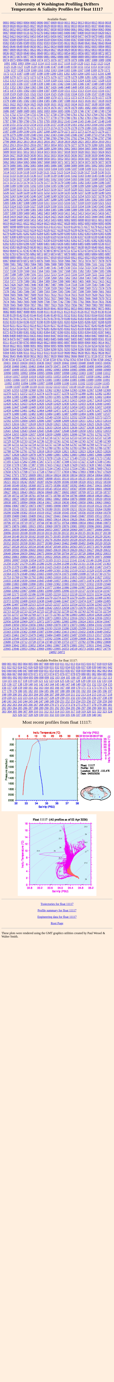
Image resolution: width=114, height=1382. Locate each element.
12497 (98, 414)
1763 (88, 114)
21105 (49, 560)
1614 (74, 100)
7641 (13, 298)
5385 (54, 209)
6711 (19, 250)
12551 (65, 417)
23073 (74, 625)
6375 (81, 240)
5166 (81, 179)
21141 (73, 560)
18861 (49, 499)
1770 (26, 117)
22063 (15, 591)
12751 (15, 444)
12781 (57, 448)
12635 (65, 427)
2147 (95, 121)
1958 (54, 121)
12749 (107, 441)
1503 (33, 90)
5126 (81, 172)
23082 (82, 625)
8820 (40, 342)
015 (83, 663)
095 (31, 677)
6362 (74, 240)
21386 (24, 567)
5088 (67, 165)
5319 (88, 203)
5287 (47, 199)
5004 (81, 148)
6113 (47, 226)
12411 (48, 400)
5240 (101, 192)
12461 (24, 410)
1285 (101, 77)
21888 (24, 584)
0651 (40, 46)
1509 (54, 90)
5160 (40, 179)
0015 (94, 22)
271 (57, 704)
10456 (107, 363)
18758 (24, 495)
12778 (32, 448)
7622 (101, 294)
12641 (7, 431)
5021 (88, 152)
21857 (57, 580)
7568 (81, 288)
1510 (60, 90)
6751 (67, 250)
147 (67, 684)
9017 (108, 342)
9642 (6, 356)
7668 (95, 298)
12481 (24, 414)
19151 (24, 509)
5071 (60, 162)
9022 (13, 345)
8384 (47, 332)
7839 (6, 305)
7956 (74, 305)
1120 (80, 63)
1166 (74, 70)
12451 (49, 407)
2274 (88, 131)
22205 (49, 594)
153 (99, 684)
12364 (65, 390)
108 (83, 677)
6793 (13, 254)
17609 (98, 468)
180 (20, 691)
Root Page (57, 923)
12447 (15, 407)
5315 (60, 203)
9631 (88, 352)
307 (25, 711)
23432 (82, 631)
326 (20, 715)
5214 (40, 189)
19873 (107, 522)
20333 (90, 539)
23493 (65, 635)
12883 (74, 454)
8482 (40, 339)
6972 (26, 260)
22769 (32, 614)
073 (46, 674)
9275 (40, 349)
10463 (32, 366)
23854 (40, 645)
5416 (101, 213)
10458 (7, 366)
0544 (40, 39)
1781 (74, 117)
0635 (74, 43)
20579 (98, 546)
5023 (94, 152)
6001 (60, 220)
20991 (7, 560)
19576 (7, 519)
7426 (13, 284)
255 (83, 701)
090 (4, 677)
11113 (56, 386)
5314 (53, 203)
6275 (88, 230)
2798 (108, 138)
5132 (6, 175)
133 (104, 680)
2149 (108, 121)
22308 (98, 597)
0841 (33, 53)
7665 (81, 298)
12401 (90, 397)
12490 (74, 414)
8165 (101, 315)
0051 (6, 29)
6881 (74, 254)
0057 (47, 29)
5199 (81, 186)
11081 (48, 380)
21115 (57, 560)
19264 (98, 509)
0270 (33, 32)
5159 (33, 179)
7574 (101, 288)
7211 (40, 274)
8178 (54, 318)
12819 (49, 451)
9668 (81, 356)
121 (41, 680)
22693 (90, 608)
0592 (40, 43)
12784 (82, 448)
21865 (74, 580)
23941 (98, 645)
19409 (32, 516)
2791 (67, 138)
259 (104, 701)
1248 (108, 73)
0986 (26, 60)
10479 (65, 366)
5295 (60, 199)
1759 (60, 114)
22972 (40, 621)
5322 (108, 203)
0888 (74, 56)
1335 (13, 83)
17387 (32, 465)
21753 (7, 577)
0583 (13, 43)
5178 (54, 182)
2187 (6, 131)
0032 (67, 26)
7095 (81, 264)
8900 (88, 342)
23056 (32, 625)
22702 (98, 608)
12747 (90, 441)
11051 (48, 376)
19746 (49, 522)
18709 (82, 492)
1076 (54, 60)
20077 (90, 529)
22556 (90, 604)
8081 (108, 308)
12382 (98, 393)
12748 (98, 441)
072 (41, 674)
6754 (88, 250)
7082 (20, 264)
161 (30, 687)
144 (52, 684)
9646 (20, 356)
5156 (13, 179)
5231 (40, 192)
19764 (65, 522)
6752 (74, 250)
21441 (74, 567)
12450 (40, 407)
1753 (20, 114)
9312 (33, 352)
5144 (88, 175)
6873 (47, 254)
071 (36, 674)
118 (25, 680)
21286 (40, 563)
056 (67, 670)
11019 (32, 376)
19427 (49, 516)
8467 (95, 335)
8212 (19, 325)
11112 (49, 386)
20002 (107, 526)
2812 (20, 141)
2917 (40, 145)
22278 (65, 597)
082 (94, 674)
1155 (107, 66)
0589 (26, 43)
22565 (98, 604)
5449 (20, 220)
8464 (88, 335)
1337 (26, 83)
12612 (90, 420)
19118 (90, 505)
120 (35, 680)
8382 (33, 332)
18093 (32, 478)
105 (68, 677)
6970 (20, 260)
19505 (90, 516)
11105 (106, 383)
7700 (47, 301)
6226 (47, 230)
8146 (47, 315)
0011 (67, 22)
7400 (67, 281)
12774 (7, 448)
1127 (20, 66)
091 (9, 677)
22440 (49, 601)
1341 (54, 83)
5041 (108, 155)
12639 (98, 427)
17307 (57, 461)
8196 (26, 322)
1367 (47, 87)
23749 (57, 642)
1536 (88, 94)
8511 (6, 342)
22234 (98, 594)
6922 (81, 257)
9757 (39, 359)
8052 (67, 308)
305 (14, 711)
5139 (54, 175)
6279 (6, 233)
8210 (6, 325)
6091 (74, 223)
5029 (26, 155)
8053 (74, 308)
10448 (82, 363)
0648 (20, 46)
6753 (81, 250)
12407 (15, 400)
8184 (88, 318)
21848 (49, 580)
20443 (57, 543)
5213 (33, 189)
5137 (40, 175)
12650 (82, 431)
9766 (94, 359)
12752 (24, 444)
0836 (6, 53)
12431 (74, 403)
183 (36, 691)
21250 (7, 563)
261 (4, 704)
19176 (40, 509)
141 (36, 684)
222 (20, 698)
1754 (26, 114)
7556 (33, 288)
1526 (60, 94)
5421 (26, 216)
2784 (20, 138)
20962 (82, 556)
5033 (54, 155)
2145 (81, 121)
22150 (90, 591)
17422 (57, 465)
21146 (90, 560)
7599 (88, 291)
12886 (98, 454)
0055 (33, 29)
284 (14, 708)
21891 (40, 584)
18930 (107, 499)
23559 (32, 638)
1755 (33, 114)
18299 (57, 482)
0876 (20, 56)
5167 (88, 179)
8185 (95, 318)
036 (78, 667)
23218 (57, 628)
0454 (40, 36)
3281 (101, 145)
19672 (98, 519)
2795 (88, 138)
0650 (33, 46)
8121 (60, 311)
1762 (81, 114)
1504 (40, 90)
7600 (95, 291)
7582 (13, 291)
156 (4, 687)
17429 (74, 465)
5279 (108, 196)
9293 (67, 349)
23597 (65, 638)
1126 (13, 66)
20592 (15, 550)
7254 (33, 277)
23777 (74, 642)
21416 (40, 567)
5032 (47, 155)
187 (57, 691)
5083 (33, 165)
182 (30, 691)
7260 (54, 277)
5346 (108, 206)
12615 (7, 424)
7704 (54, 301)
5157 (20, 179)
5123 (60, 172)
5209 (6, 189)
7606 (20, 294)
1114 (41, 63)
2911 (108, 141)
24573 (82, 648)
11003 (82, 373)
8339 (81, 328)
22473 (74, 601)
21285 (32, 563)
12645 (40, 431)
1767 (6, 117)
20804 (90, 553)
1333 (108, 80)
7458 (40, 284)
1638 (95, 104)
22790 (65, 614)
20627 (90, 550)
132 (99, 680)
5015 (47, 152)
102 (52, 677)
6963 (108, 257)
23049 (7, 625)
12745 (82, 441)
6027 (60, 223)
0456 (54, 36)
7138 (33, 267)
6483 (67, 243)
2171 (33, 128)
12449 (32, 407)
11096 (32, 383)
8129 (94, 311)
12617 (24, 424)
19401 (24, 516)
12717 (57, 437)
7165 (47, 271)
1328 (101, 80)
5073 (74, 162)
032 (57, 667)
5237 (81, 192)
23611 (98, 638)
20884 (24, 556)
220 (9, 698)
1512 (74, 90)
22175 (15, 594)
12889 (7, 458)
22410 (32, 601)
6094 (95, 223)
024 (20, 667)
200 (14, 694)
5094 (108, 165)
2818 (60, 141)
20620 (74, 550)
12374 (40, 393)
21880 (7, 584)
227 (46, 698)
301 (104, 708)
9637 (108, 352)
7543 (95, 284)
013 (73, 663)
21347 (98, 563)
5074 (81, 162)
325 (14, 715)
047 (25, 670)
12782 (65, 448)
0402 (47, 32)
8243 (94, 325)
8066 (88, 308)
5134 (20, 175)
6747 (40, 250)
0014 (88, 22)
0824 (47, 49)
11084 (65, 380)
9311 (26, 352)
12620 (49, 424)
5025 (108, 152)
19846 (98, 522)
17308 (65, 461)
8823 (47, 342)
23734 (40, 642)
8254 (20, 328)
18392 (74, 485)
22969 (24, 621)
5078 (108, 162)
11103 (89, 383)
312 (46, 711)
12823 (82, 451)
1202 (67, 73)
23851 (24, 645)
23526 (107, 635)
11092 (8, 383)
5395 (101, 209)
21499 (49, 570)
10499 (15, 369)
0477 (81, 36)
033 (62, 667)
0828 (60, 49)
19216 (82, 509)
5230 (33, 192)
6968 (13, 260)
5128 (94, 172)
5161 (47, 179)
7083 (26, 264)
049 (36, 670)
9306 (20, 352)
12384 (7, 397)
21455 (82, 567)
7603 (108, 291)
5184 (95, 182)
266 (30, 704)
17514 (32, 468)
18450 (107, 485)
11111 (41, 386)
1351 (6, 87)
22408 (24, 601)
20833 (107, 553)
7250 (6, 277)
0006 (40, 22)
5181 (74, 182)
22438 (40, 601)
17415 (49, 465)
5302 (95, 199)
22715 (7, 611)
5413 (81, 213)
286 (25, 708)
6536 (101, 243)
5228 (20, 192)
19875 (7, 526)
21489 (32, 570)
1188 (26, 73)
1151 (80, 66)
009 (52, 663)
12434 (90, 403)
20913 (40, 556)
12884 (82, 454)
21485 (15, 570)
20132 (65, 533)
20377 (40, 543)
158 (14, 687)
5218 (67, 189)
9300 (88, 349)
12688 (57, 434)
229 (57, 698)
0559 (47, 39)
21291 (49, 563)
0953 (108, 56)
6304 (95, 233)
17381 (24, 465)
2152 (20, 124)
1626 (40, 104)
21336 (90, 563)
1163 (54, 70)
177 (4, 691)
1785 (101, 117)
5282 (20, 199)
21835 (7, 580)
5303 (101, 199)
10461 (24, 366)
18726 (98, 492)
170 (78, 687)
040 (99, 667)
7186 (108, 271)
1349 (101, 83)
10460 (15, 366)
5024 (101, 152)
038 (89, 667)
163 (41, 687)
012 (67, 663)
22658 (65, 608)
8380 (20, 332)
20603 (40, 550)
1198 (40, 73)
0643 (101, 43)
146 (62, 684)
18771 (49, 495)
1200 (53, 73)
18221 (7, 482)
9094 (47, 345)
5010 (13, 152)
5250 (60, 196)
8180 (67, 318)
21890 (32, 584)
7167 (60, 271)
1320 (54, 80)
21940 (107, 584)
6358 (47, 240)
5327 (33, 206)
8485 (54, 339)
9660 (60, 356)
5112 (101, 169)
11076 (40, 380)
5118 (26, 172)
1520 (20, 94)
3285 (20, 148)
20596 (24, 550)
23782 (82, 642)
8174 (33, 318)
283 (9, 708)
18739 (7, 495)
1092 (14, 63)
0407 (74, 32)
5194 (47, 186)
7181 (74, 271)
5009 (6, 152)
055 (62, 670)
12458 (107, 407)
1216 (101, 73)
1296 (108, 77)
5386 (60, 209)
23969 (40, 648)
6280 (13, 233)
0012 (74, 22)
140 (30, 684)
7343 (88, 277)
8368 (88, 328)
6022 (26, 223)
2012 (60, 121)
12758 (57, 444)
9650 (26, 356)
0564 (53, 39)
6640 (95, 247)
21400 (32, 567)
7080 (6, 264)
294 (67, 708)
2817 (54, 141)
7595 (60, 291)
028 (36, 667)
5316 (67, 203)
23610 (90, 638)
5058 (95, 158)
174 (99, 687)
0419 (94, 32)
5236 (74, 192)
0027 (33, 26)
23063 (40, 625)
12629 (15, 427)
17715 (32, 471)
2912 (6, 145)
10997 (57, 373)
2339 (26, 134)
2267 (40, 131)
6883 (88, 254)
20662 (32, 553)
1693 (47, 111)
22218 (74, 594)
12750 (7, 444)
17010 (24, 458)
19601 (40, 519)
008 (46, 663)
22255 (24, 597)
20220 (82, 536)
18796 (74, 495)
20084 (98, 529)
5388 (67, 209)
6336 (74, 237)
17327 (82, 461)
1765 (101, 114)
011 (62, 663)
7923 (54, 305)
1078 (67, 60)
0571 (101, 39)
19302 (24, 512)
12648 (65, 431)
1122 (94, 63)
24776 (107, 648)
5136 (33, 175)
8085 (13, 311)
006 (36, 663)
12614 (107, 420)
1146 (47, 66)
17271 (49, 461)
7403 (74, 281)
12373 (32, 393)
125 (62, 680)
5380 (26, 209)
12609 (65, 420)
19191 (57, 509)
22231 (90, 594)
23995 (57, 648)
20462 (65, 543)
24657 (98, 648)
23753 (65, 642)
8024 (33, 308)
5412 (74, 213)
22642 (49, 608)
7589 (40, 291)
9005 (94, 342)
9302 (101, 349)
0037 (95, 26)
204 (36, 694)
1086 (81, 60)
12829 (24, 454)
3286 (26, 148)
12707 (107, 434)
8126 (81, 311)
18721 (90, 492)
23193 (49, 628)
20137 (98, 533)
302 (110, 708)
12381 (90, 393)
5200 (88, 186)
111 (99, 677)
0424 (20, 36)
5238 (88, 192)
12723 (73, 437)
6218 (108, 226)
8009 (13, 308)
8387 (54, 332)
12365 (74, 390)
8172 (20, 318)
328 (30, 715)
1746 (81, 111)
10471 (57, 366)
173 (94, 687)
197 (110, 691)
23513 (90, 635)
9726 (94, 356)
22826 (98, 614)
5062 (6, 162)
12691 (65, 434)
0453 (33, 36)
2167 (6, 128)
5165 (74, 179)
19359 (90, 512)
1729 (74, 111)
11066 (16, 380)
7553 (26, 288)
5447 (6, 220)
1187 (19, 73)
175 (104, 687)
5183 (88, 182)
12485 (57, 414)
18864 (65, 499)
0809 (13, 49)
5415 (94, 213)
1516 (101, 90)
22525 (49, 604)
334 (62, 715)
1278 (67, 77)
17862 (74, 471)
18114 (73, 478)
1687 (13, 111)
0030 (54, 26)
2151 (13, 124)
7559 (54, 288)
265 (25, 704)
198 (4, 694)
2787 (40, 138)
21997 (82, 587)
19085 (49, 505)
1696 (67, 111)
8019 (26, 308)
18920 (98, 499)
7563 (60, 288)
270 (52, 704)
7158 (13, 271)
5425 (54, 216)
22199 (40, 594)
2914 (20, 145)
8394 (88, 332)
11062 (98, 376)
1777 (47, 117)
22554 (74, 604)
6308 (13, 237)
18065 (107, 475)
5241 (108, 192)
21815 (73, 577)
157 (9, 687)
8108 (40, 311)
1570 (54, 97)
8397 (101, 332)
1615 (81, 100)
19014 (40, 502)
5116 (19, 172)
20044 (40, 529)
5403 (47, 213)
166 (57, 687)
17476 (15, 468)
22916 (74, 618)
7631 (108, 294)
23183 (32, 628)
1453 (101, 87)
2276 (101, 131)
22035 (90, 587)
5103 (47, 169)
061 (94, 670)
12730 (15, 441)
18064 (98, 475)
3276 (67, 145)
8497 (81, 339)
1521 (26, 94)
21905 (65, 584)
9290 (54, 349)
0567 (74, 39)
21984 (57, 587)
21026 (24, 560)
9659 (54, 356)
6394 (20, 243)
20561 (65, 546)
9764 (80, 359)
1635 (81, 104)
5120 (40, 172)
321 (94, 711)
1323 (74, 80)
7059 (60, 260)
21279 (24, 563)
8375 (6, 332)
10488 (82, 366)
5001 (60, 148)
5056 (81, 158)
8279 (40, 328)
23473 (24, 635)
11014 (7, 376)
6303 (88, 233)
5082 (26, 165)
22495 (107, 601)
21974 (40, 587)
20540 (40, 546)
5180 (67, 182)
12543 (32, 417)
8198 (40, 322)
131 (94, 680)
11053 (57, 376)
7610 (40, 294)
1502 (26, 90)
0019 (6, 26)
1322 (67, 80)
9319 (60, 352)
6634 (60, 247)
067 (14, 674)
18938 (7, 502)
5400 (26, 213)
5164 (67, 179)
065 (4, 674)
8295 (60, 328)
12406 (7, 400)
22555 (82, 604)
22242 (107, 594)
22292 (90, 597)
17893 (82, 471)
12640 (107, 427)
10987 (90, 369)
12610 (74, 420)
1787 (6, 121)
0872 (101, 53)
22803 (74, 614)
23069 (49, 625)
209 (62, 694)
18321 (90, 482)
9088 (26, 345)
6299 (60, 233)
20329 (82, 539)
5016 (53, 152)
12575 (107, 417)
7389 (47, 281)
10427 (108, 359)
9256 (101, 345)
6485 (81, 243)
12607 (49, 420)
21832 (107, 577)
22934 (90, 618)
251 (62, 701)
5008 (108, 148)
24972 (61, 652)
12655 (15, 434)
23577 (40, 638)
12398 (74, 397)
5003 (74, 148)
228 (52, 698)
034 (67, 667)
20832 (98, 553)
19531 (107, 516)
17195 (7, 461)
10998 (65, 373)
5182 (81, 182)
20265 (24, 539)
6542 (6, 247)
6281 (20, 233)
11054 (65, 376)
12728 (107, 437)
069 (25, 674)
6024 (40, 223)
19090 (57, 505)
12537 (107, 414)
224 (30, 698)
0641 (88, 43)
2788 (47, 138)
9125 (81, 345)
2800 (13, 141)
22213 (65, 594)
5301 (88, 199)
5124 (67, 172)
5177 (47, 182)
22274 (57, 597)
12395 (57, 397)
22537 (57, 604)
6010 (88, 220)
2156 (47, 124)
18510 (40, 488)
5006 (95, 148)
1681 (81, 107)
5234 (60, 192)
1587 (60, 100)
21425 (49, 567)
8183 (81, 318)
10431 (7, 363)
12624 (82, 424)
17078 (49, 458)
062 (99, 670)
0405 (60, 32)
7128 (26, 267)
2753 (95, 134)
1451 (88, 87)
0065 (101, 29)
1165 (67, 70)
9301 (95, 349)
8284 (54, 328)
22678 (82, 608)
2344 (60, 134)
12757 (49, 444)
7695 (26, 301)
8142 (20, 315)
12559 (90, 417)
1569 (47, 97)
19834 (82, 522)
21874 (90, 580)
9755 (32, 359)
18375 (49, 485)
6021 (20, 223)
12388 (32, 397)
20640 (7, 553)
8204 (74, 322)
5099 (20, 169)
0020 (13, 26)
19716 (15, 522)
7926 (60, 305)
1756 (40, 114)
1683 (95, 107)
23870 (65, 645)
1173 (13, 73)
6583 (13, 247)
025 (25, 667)
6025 (47, 223)
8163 (88, 315)
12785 (90, 448)
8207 (95, 322)
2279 (13, 134)
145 (57, 684)
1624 (26, 104)
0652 (47, 46)
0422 (6, 36)
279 (99, 704)
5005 (88, 148)
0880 (40, 56)
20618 (57, 550)
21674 (57, 573)
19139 (7, 509)
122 (46, 680)
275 (78, 704)
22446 (57, 601)
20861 (15, 556)
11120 (81, 386)
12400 (82, 397)
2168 (13, 128)
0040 (101, 26)
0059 (60, 29)
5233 (54, 192)
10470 (49, 366)
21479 (7, 570)
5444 (95, 216)
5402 (40, 213)
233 (78, 698)
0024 (20, 26)
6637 (74, 247)
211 (73, 694)
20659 (24, 553)
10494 (98, 366)
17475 (7, 468)
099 (46, 677)
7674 (6, 301)
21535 (98, 570)
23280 (65, 628)
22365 (107, 597)
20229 (98, 536)
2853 (88, 141)
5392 (95, 209)
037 (83, 667)
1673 (40, 107)
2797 (101, 138)
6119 (67, 226)
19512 (98, 516)
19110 (82, 505)
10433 (15, 363)
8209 (108, 322)
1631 (54, 104)
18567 (74, 488)
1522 (33, 94)
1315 (26, 80)
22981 (57, 621)
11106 (8, 386)
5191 (26, 186)
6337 (81, 237)
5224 (101, 189)
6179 (94, 226)
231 (67, 698)
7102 (101, 264)
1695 (60, 111)
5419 (13, 216)
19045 (74, 502)
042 (110, 667)
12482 (32, 414)
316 (67, 711)
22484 (98, 601)
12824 (90, 451)
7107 (6, 267)
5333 (74, 206)
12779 (40, 448)
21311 (82, 563)
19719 (24, 522)
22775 (49, 614)
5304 (108, 199)
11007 (90, 373)
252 (67, 701)
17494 (24, 468)
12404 (107, 397)
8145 (40, 315)
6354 (20, 240)
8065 (81, 308)
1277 (60, 77)
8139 (13, 315)
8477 (20, 339)
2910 (101, 141)
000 (4, 663)
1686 (6, 111)
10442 (65, 363)
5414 (88, 213)
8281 (47, 328)
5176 (40, 182)
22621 (32, 608)
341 (99, 715)
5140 (60, 175)
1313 (13, 80)
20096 (7, 533)
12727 (98, 437)
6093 (88, 223)
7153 (88, 267)
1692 (40, 111)
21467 (98, 567)
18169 (98, 478)
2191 (33, 131)
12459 (7, 410)
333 (57, 715)
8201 (60, 322)
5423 (40, 216)
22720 (15, 611)
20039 (15, 529)
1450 (81, 87)
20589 (7, 550)
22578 (107, 604)
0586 (20, 43)
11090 (98, 380)
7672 (108, 298)
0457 (60, 36)
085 (104, 674)
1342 (60, 83)
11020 (40, 376)
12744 (74, 441)
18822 (7, 499)
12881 (57, 454)
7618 (81, 294)
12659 (49, 434)
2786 (33, 138)
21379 (15, 567)
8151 (60, 315)
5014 (40, 152)
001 (9, 663)
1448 (67, 87)
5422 (33, 216)
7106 (108, 264)
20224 (90, 536)
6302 (81, 233)
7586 (26, 291)
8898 (74, 342)
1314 (20, 80)
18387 (65, 485)
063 (104, 670)
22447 (65, 601)
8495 (74, 339)
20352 (7, 543)
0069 (20, 32)
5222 (88, 189)
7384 (40, 281)
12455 (82, 407)
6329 (53, 237)
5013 (33, 152)
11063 (106, 376)
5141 (67, 175)
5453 (47, 220)
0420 (101, 32)
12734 (32, 441)
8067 (95, 308)
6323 (40, 237)
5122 (53, 172)
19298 (15, 512)
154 (104, 684)
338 (83, 715)
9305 (13, 352)
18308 (74, 482)
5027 (13, 155)
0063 (88, 29)
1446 (60, 87)
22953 (107, 618)
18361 (24, 485)
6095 (101, 223)
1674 (47, 107)
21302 (74, 563)
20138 (107, 533)
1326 (88, 80)
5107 (74, 169)
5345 (101, 206)
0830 (74, 49)
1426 (54, 87)
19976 (65, 526)
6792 (6, 254)
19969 (49, 526)
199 (9, 694)
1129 (33, 66)
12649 (74, 431)
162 (36, 687)
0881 (47, 56)
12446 (7, 407)
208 (57, 694)
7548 (6, 288)
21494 (40, 570)
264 (20, 704)
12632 (40, 427)
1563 (6, 97)
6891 (20, 257)
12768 (82, 444)
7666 (88, 298)
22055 (107, 587)
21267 (15, 563)
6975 (33, 260)
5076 (95, 162)
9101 (74, 345)
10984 (65, 369)
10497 (7, 369)
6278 (108, 230)
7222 (101, 274)
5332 (67, 206)
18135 (82, 478)
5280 (6, 199)
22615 (24, 608)
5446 (108, 216)
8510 (108, 339)
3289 (47, 148)
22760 (24, 614)
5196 (60, 186)
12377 (57, 393)
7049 (47, 260)
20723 (74, 553)
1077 (60, 60)
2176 (67, 128)
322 (99, 711)
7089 (60, 264)
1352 (13, 87)
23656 (107, 638)
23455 (7, 635)
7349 (101, 277)
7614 (67, 294)
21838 (15, 580)
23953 (24, 648)
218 (110, 694)
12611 (82, 420)
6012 (101, 220)
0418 (88, 32)
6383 (101, 240)
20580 (107, 546)
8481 (33, 339)
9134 (88, 345)
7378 (20, 281)
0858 (95, 53)
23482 (40, 635)
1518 (6, 94)
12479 (7, 414)
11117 (64, 386)
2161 (74, 124)
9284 (47, 349)
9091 (33, 345)
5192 (33, 186)
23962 (32, 648)
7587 (33, 291)
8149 (54, 315)
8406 (6, 335)
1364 (26, 87)
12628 (7, 427)
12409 (32, 400)
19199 (65, 509)
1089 (101, 60)
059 (83, 670)
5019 (74, 152)
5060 (101, 158)
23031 (90, 621)
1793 (40, 121)
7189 (20, 274)
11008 (98, 373)
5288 (54, 199)
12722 (65, 437)
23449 (98, 631)
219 (4, 698)
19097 (65, 505)
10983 (57, 369)
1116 (54, 63)
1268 (6, 77)
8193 (13, 322)
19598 (32, 519)
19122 (98, 505)
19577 (15, 519)
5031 (40, 155)
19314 (32, 512)
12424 (32, 403)
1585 (47, 100)
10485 (74, 366)
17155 (82, 458)
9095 (54, 345)
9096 (60, 345)
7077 (95, 260)
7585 (20, 291)
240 (4, 701)
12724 (82, 437)
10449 (90, 363)
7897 (47, 305)
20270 (32, 539)
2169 (20, 128)
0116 (26, 32)
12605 (32, 420)
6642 (108, 247)
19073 (32, 505)
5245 (26, 196)
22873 (49, 618)
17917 (98, 471)
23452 (107, 631)
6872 (40, 254)
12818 (40, 451)
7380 (26, 281)
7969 (88, 305)
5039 (95, 155)
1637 (88, 104)
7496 (60, 284)
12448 (24, 407)
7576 (108, 288)
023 (14, 667)
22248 (15, 597)
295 (73, 708)
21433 (57, 567)
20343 (107, 539)
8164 (95, 315)
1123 (100, 63)
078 (73, 674)
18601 (98, 488)
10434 (24, 363)
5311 (47, 203)
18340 (7, 485)
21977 (49, 587)
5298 (67, 199)
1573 (74, 97)
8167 (6, 318)
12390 (40, 397)
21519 (74, 570)
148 (73, 684)
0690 (74, 46)
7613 (60, 294)
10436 (40, 363)
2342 (47, 134)
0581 (108, 39)
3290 (54, 148)
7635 (6, 298)
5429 (67, 216)
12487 (65, 414)
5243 (13, 196)
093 (20, 677)
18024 (57, 475)
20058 (65, 529)
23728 (32, 642)
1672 (33, 107)
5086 (54, 165)
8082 (6, 311)
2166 (108, 124)
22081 (40, 591)
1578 (108, 97)
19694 (107, 519)
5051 (54, 158)
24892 (53, 652)
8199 (47, 322)
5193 (40, 186)
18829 (24, 499)
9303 (108, 349)
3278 (81, 145)
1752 (13, 114)
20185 (57, 536)
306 (20, 711)
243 (20, 701)
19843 (90, 522)
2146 (88, 121)
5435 (88, 216)
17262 (24, 461)
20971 (98, 556)
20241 (107, 536)
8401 (108, 332)
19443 (65, 516)
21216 (106, 560)
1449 (74, 87)
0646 (13, 46)
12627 (107, 424)
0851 (47, 53)
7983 (95, 305)
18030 (65, 475)
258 (99, 701)
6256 (81, 230)
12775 (15, 448)
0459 (74, 36)
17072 (40, 458)
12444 (98, 403)
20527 (7, 546)
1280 (81, 77)
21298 (65, 563)
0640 (81, 43)
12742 (65, 441)
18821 (107, 495)
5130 (101, 172)
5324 (13, 206)
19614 (57, 519)
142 (41, 684)
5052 (60, 158)
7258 (47, 277)
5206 (95, 186)
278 (94, 704)
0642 (95, 43)
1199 (46, 73)
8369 (95, 328)
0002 (13, 22)
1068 (33, 60)
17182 (107, 458)
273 (67, 704)
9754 (26, 359)
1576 (95, 97)
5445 (101, 216)
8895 (60, 342)
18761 (32, 495)
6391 (108, 240)
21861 (65, 580)
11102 (81, 383)
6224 (33, 230)
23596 (57, 638)
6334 (60, 237)
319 (83, 711)
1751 (6, 114)
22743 (82, 611)
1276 (54, 77)
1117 (60, 63)
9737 (101, 356)
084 (99, 674)
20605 (49, 550)
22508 (24, 604)
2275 (95, 131)
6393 (13, 243)
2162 (81, 124)
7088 (54, 264)
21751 (107, 573)
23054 (24, 625)
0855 (74, 53)
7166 (54, 271)
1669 (13, 107)
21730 (98, 573)
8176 (47, 318)
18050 (82, 475)
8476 (13, 339)
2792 (74, 138)
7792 (81, 301)
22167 (107, 591)
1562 (108, 94)
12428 (49, 403)
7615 (74, 294)
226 (41, 698)
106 (73, 677)
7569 (88, 288)
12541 (15, 417)
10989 (107, 369)
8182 (74, 318)
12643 (24, 431)
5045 (13, 158)
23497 (74, 635)
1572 (67, 97)
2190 (26, 131)
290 (46, 708)
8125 (74, 311)
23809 (7, 645)
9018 (6, 345)
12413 (65, 400)
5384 (47, 209)
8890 (53, 342)
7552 (20, 288)
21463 (90, 567)
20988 (107, 556)
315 (62, 711)
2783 (13, 138)
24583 (90, 648)
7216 (74, 274)
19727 (32, 522)
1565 (20, 97)
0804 (101, 46)
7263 (74, 277)
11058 (89, 376)
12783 (74, 448)
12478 (107, 410)
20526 (107, 543)
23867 (57, 645)
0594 (54, 43)
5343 (95, 206)
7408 (88, 281)
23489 (57, 635)
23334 (98, 628)
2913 (13, 145)
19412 (40, 516)
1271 (20, 77)
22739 (65, 611)
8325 (74, 328)
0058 (54, 29)
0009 (54, 22)
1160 (33, 70)
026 (30, 667)
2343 (54, 134)
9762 (67, 359)
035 (73, 667)
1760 (67, 114)
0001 (6, 22)
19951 (40, 526)
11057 (81, 376)
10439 (57, 363)
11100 (65, 383)
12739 (49, 441)
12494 (82, 414)
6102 (33, 226)
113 (110, 677)
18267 (32, 482)
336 (73, 715)
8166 (108, 315)
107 (78, 677)
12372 (24, 393)
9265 (20, 349)
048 (30, 670)
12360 (32, 390)
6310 (26, 237)
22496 (7, 604)
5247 (40, 196)
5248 (47, 196)
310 (36, 711)
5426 (60, 216)
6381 (88, 240)
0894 (95, 56)
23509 (82, 635)
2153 (26, 124)
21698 (82, 573)
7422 (108, 281)
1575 (88, 97)
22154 (98, 591)
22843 (15, 618)
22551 (65, 604)
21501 (57, 570)
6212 (101, 226)
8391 (67, 332)
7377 (13, 281)
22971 (32, 621)
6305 (101, 233)
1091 (7, 63)
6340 (101, 237)
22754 (107, 611)
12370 (7, 393)
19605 (49, 519)
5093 (101, 165)
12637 (82, 427)
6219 (6, 230)
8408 (13, 335)
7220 (88, 274)
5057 (88, 158)
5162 (54, 179)
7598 (81, 291)
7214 (60, 274)
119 (30, 680)
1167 (80, 70)
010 (57, 663)
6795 (26, 254)
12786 (98, 448)
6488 (95, 243)
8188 (101, 318)
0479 (95, 36)
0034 (81, 26)
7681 (13, 301)
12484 (49, 414)
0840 (26, 53)
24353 (65, 648)
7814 (95, 301)
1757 (47, 114)
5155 (6, 179)
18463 (15, 488)
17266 (32, 461)
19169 (32, 509)
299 (94, 708)
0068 (13, 32)
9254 (95, 345)
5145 (95, 175)
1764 (95, 114)
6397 (33, 243)
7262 (67, 277)
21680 (74, 573)
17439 (90, 465)
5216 (53, 189)
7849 (20, 305)
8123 (67, 311)
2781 (108, 134)
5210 (13, 189)
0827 (54, 49)
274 (73, 704)
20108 (24, 533)
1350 (108, 83)
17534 (49, 468)
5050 (47, 158)
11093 (16, 383)
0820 (20, 49)
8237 (88, 325)
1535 (81, 94)
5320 (94, 203)
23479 (32, 635)
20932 (65, 556)
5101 (33, 169)
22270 (49, 597)
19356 (82, 512)
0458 (67, 36)
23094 (90, 625)
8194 (20, 322)
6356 (33, 240)
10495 (107, 366)
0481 (101, 36)
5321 (101, 203)
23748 (49, 642)
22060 (7, 591)
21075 (41, 560)
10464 (40, 366)
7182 (81, 271)
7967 (81, 305)
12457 (98, 407)
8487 (67, 339)
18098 (49, 478)
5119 (33, 172)
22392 (15, 601)
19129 (107, 505)
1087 (88, 60)
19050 (82, 502)
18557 (65, 488)
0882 (54, 56)
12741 (57, 441)
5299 (74, 199)
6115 (54, 226)
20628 (98, 550)
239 (110, 698)
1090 (108, 60)
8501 (101, 339)
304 (9, 711)
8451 (67, 335)
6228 (60, 230)
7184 (95, 271)
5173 (20, 182)
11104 (98, 383)
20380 (49, 543)
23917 (82, 645)
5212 (26, 189)
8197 (33, 322)
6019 (6, 223)
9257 (108, 345)
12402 (98, 397)
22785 (57, 614)
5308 (26, 203)
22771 (40, 614)
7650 (40, 298)
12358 (24, 390)
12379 (74, 393)
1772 (33, 117)
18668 (49, 492)
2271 (67, 131)
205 (41, 694)
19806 (74, 522)
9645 (13, 356)
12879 (40, 454)
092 (15, 677)
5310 (40, 203)
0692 (88, 46)
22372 (7, 601)
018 (99, 663)
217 (104, 694)
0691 (81, 46)
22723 (24, 611)
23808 (107, 642)
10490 (90, 366)
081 (89, 674)
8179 (60, 318)
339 (89, 715)
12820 (57, 451)
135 (4, 684)
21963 (24, 587)
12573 (98, 417)
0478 (88, 36)
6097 (6, 226)
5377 (13, 209)
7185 (101, 271)
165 (52, 687)
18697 (74, 492)
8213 (26, 325)
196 (104, 691)
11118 (72, 386)
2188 (13, 131)
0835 (108, 49)
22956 (7, 621)
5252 (74, 196)
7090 (67, 264)
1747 (88, 111)
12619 (40, 424)
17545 (57, 468)
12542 (24, 417)
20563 (74, 546)
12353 (15, 390)
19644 (90, 519)
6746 (33, 250)
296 (78, 708)
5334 (81, 206)
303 (4, 711)
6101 (27, 226)
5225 (108, 189)
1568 (40, 97)
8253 (13, 328)
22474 (82, 601)
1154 (100, 66)
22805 (82, 614)
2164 (95, 124)
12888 (107, 454)
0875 (13, 56)
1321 (60, 80)
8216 (47, 325)
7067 (74, 260)
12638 (90, 427)
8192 (6, 322)
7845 (13, 305)
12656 (24, 434)
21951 (7, 587)
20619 (65, 550)
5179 (60, 182)
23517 (98, 635)
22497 (15, 604)
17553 (65, 468)
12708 (7, 437)
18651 (32, 492)
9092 (40, 345)
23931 (90, 645)
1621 (6, 104)
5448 (13, 220)
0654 (54, 46)
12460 (15, 410)
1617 (95, 100)
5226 (6, 192)
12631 (32, 427)
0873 (108, 53)
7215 (67, 274)
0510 (26, 39)
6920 (67, 257)
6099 (20, 226)
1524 (47, 94)
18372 (40, 485)
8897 (67, 342)
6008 (81, 220)
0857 (88, 53)
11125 (97, 386)
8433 (26, 335)
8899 (81, 342)
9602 (74, 352)
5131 (108, 172)
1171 (107, 70)
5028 (20, 155)
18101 (57, 478)
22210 (57, 594)
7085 (40, 264)
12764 (65, 444)
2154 (33, 124)
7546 (101, 284)
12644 (32, 431)
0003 (20, 22)
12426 (40, 403)
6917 (47, 257)
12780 (49, 448)
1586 (54, 100)
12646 (49, 431)
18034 (74, 475)
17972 (24, 475)
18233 (15, 482)
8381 (26, 332)
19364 (98, 512)
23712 (24, 642)
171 (83, 687)
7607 (26, 294)
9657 (47, 356)
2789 (54, 138)
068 (20, 674)
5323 (6, 206)
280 (104, 704)
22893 (57, 618)
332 (52, 715)
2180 (88, 128)
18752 (15, 495)
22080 (32, 591)
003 (20, 663)
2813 (26, 141)
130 (88, 680)
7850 (26, 305)
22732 (57, 611)
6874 (54, 254)
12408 (24, 400)
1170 (100, 70)
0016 (101, 22)
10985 (74, 369)
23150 (24, 628)
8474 (6, 339)
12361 (40, 390)
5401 (33, 213)
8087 (20, 311)
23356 (15, 631)
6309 (20, 237)
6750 (60, 250)
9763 (73, 359)
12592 (7, 420)
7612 (53, 294)
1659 (101, 104)
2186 (108, 128)
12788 (7, 451)
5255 (88, 196)
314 (57, 711)
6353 (13, 240)
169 (73, 687)
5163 (60, 179)
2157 (54, 124)
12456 (90, 407)
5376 (6, 209)
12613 (98, 420)
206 (46, 694)
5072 (67, 162)
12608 (57, 420)
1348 (95, 83)
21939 (98, 584)
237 (99, 698)
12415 (73, 400)
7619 (88, 294)
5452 (40, 220)
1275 (47, 77)
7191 (33, 274)
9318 (53, 352)
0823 (40, 49)
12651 (90, 431)
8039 (47, 308)
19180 (49, 509)
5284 (33, 199)
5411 (67, 213)
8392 (74, 332)
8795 (26, 342)
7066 (67, 260)
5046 (20, 158)
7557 (40, 288)
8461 (81, 335)
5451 (33, 220)
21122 (65, 560)
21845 (40, 580)
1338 (33, 83)
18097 (40, 478)
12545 (40, 417)
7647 (26, 298)
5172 (13, 182)
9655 (40, 356)
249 (52, 701)
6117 (60, 226)
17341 (107, 461)
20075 (82, 529)
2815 (40, 141)
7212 (47, 274)
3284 (13, 148)
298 (89, 708)
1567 (33, 97)
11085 (73, 380)
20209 (74, 536)
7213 (53, 274)
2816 (47, 141)
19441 (57, 516)
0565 (60, 39)
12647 (57, 431)
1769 (20, 117)
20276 (49, 539)
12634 (57, 427)
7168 (67, 271)
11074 (32, 380)
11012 (106, 373)
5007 (101, 148)
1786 (108, 117)
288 (36, 708)
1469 (108, 87)
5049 (40, 158)
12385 (15, 397)
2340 (33, 134)
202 (25, 694)
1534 (74, 94)
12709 (15, 437)
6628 (20, 247)
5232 (47, 192)
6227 (54, 230)
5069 (54, 162)
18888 (82, 499)
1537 (95, 94)
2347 (81, 134)
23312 (90, 628)
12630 (24, 427)
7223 (108, 274)
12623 (74, 424)
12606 (40, 420)
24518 (74, 648)
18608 (107, 488)
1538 (101, 94)
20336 (98, 539)
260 (110, 701)
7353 (6, 281)
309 (30, 711)
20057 (57, 529)
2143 (67, 121)
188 (62, 691)
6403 (54, 243)
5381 (33, 209)
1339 (40, 83)
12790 (15, 451)
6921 (74, 257)
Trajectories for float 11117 (56, 904)
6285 (47, 233)
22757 (15, 614)
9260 (6, 349)
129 (83, 680)
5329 (47, 206)
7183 (88, 271)
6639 (88, 247)
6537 (108, 243)
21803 (40, 577)
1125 (7, 66)
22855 (32, 618)
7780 (67, 301)
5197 (67, 186)
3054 (54, 145)
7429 (20, 284)
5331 (60, 206)
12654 (7, 434)
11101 (73, 383)
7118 (19, 267)
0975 (13, 60)
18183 (107, 478)
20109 (32, 533)
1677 (60, 107)
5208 (108, 186)
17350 (7, 465)
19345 (65, 512)
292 (57, 708)
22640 (40, 608)
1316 (33, 80)
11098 (49, 383)
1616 (88, 100)
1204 (80, 73)
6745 (26, 250)
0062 (81, 29)
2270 (60, 131)
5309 (33, 203)
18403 (82, 485)
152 (94, 684)
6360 (60, 240)
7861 (40, 305)
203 (30, 694)
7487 (54, 284)
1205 (87, 73)
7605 (13, 294)
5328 (40, 206)
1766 (108, 114)
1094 (27, 63)
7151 (74, 267)
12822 (74, 451)
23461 (15, 635)
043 (4, 670)
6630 (33, 247)
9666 (74, 356)
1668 (6, 107)
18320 (82, 482)
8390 (60, 332)
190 (73, 691)
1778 (54, 117)
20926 (57, 556)
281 (110, 704)
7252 (20, 277)
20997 (16, 560)
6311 (33, 237)
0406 (67, 32)
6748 (47, 250)
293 (62, 708)
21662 (32, 573)
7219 (81, 274)
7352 (108, 277)
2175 (60, 128)
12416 (82, 400)
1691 (33, 111)
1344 (67, 83)
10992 (24, 373)
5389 (74, 209)
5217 (60, 189)
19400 (15, 516)
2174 (54, 128)
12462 (32, 410)
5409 (54, 213)
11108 (25, 386)
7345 (95, 277)
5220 (74, 189)
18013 (40, 475)
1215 (94, 73)
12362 (49, 390)
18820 (98, 495)
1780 (67, 117)
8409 (20, 335)
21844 (32, 580)
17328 (90, 461)
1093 (21, 63)
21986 (65, 587)
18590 (82, 488)
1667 (108, 104)
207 (52, 694)
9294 (74, 349)
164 (46, 687)
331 (46, 715)
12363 (57, 390)
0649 (26, 46)
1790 (26, 121)
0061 (74, 29)
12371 (15, 393)
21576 (15, 573)
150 (83, 684)
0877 (26, 56)
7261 (60, 277)
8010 (20, 308)
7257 (40, 277)
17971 (15, 475)
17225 (15, 461)
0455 (47, 36)
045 (14, 670)
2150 (6, 124)
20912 (32, 556)
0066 (108, 29)
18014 (49, 475)
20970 (90, 556)
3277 (74, 145)
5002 (67, 148)
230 (62, 698)
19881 (24, 526)
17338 (98, 461)
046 (20, 670)
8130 (101, 311)
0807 (6, 49)
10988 (98, 369)
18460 (7, 488)
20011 (7, 529)
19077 (40, 505)
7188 (13, 274)
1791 (33, 121)
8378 (13, 332)
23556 (24, 638)
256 (89, 701)
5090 (81, 165)
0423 (13, 36)
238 (104, 698)
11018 (24, 376)
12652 (98, 431)
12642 (15, 431)
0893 (88, 56)
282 (4, 708)
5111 (95, 169)
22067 (24, 591)
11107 (17, 386)
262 (9, 704)
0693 (95, 46)
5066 (33, 162)
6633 (54, 247)
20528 (15, 546)
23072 (65, 625)
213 (83, 694)
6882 (81, 254)
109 (89, 677)
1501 (20, 90)
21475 (107, 567)
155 (110, 684)
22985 (65, 621)
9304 (6, 352)
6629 (26, 247)
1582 (26, 100)
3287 (33, 148)
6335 (67, 237)
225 (36, 698)
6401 (47, 243)
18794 (65, 495)
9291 (60, 349)
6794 (20, 254)
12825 (98, 451)
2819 (67, 141)
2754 (101, 134)
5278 (101, 196)
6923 (88, 257)
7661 (67, 298)
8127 (88, 311)
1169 (94, 70)
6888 (6, 257)
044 (9, 670)
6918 (54, 257)
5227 (13, 192)
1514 (88, 90)
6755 (94, 250)
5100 (27, 169)
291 (52, 708)
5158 (26, 179)
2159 (67, 124)
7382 (33, 281)
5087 (60, 165)
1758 (54, 114)
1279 (74, 77)
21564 (7, 573)
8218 (60, 325)
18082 (24, 478)
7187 (6, 274)
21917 (82, 584)
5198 (74, 186)
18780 (57, 495)
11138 (105, 386)
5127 (87, 172)
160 (25, 687)
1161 (40, 70)
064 (110, 670)
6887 (108, 254)
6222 (20, 230)
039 (94, 667)
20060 (73, 529)
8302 (67, 328)
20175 (49, 536)
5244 (20, 196)
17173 (98, 458)
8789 (19, 342)
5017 (60, 152)
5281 (13, 199)
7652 (47, 298)
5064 (20, 162)
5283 (26, 199)
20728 (82, 553)
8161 (74, 315)
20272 (40, 539)
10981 (40, 369)
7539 (88, 284)
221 (14, 698)
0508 (13, 39)
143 (46, 684)
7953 (67, 305)
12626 (98, 424)
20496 (90, 543)
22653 (57, 608)
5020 (81, 152)
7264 (81, 277)
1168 (87, 70)
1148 (60, 66)
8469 (101, 335)
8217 (53, 325)
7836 (108, 301)
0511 (33, 39)
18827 (15, 499)
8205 (81, 322)
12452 (57, 407)
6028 (67, 223)
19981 (74, 526)
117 (20, 680)
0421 (108, 32)
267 (36, 704)
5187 (108, 182)
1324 (81, 80)
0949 (101, 56)
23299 (82, 628)
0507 (6, 39)
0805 (108, 46)
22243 (7, 597)
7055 (54, 260)
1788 (13, 121)
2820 (74, 141)
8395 (95, 332)
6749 (53, 250)
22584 (7, 608)
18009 (32, 475)
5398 (13, 213)
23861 (49, 645)
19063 (98, 502)
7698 (33, 301)
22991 (74, 621)
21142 (81, 560)
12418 (98, 400)
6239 (74, 230)
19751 (57, 522)
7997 (101, 305)
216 (99, 694)
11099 (57, 383)
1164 (60, 70)
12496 (90, 414)
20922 (49, 556)
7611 (47, 294)
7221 (94, 274)
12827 (7, 454)
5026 (6, 155)
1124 (107, 63)
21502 (65, 570)
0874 (6, 56)
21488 (24, 570)
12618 (32, 424)
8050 (60, 308)
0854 (67, 53)
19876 (15, 526)
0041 (108, 26)
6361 (67, 240)
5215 (47, 189)
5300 (81, 199)
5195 (54, 186)
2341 (40, 134)
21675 (65, 573)
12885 (90, 454)
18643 (24, 492)
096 (36, 677)
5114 (6, 172)
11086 (81, 380)
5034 (60, 155)
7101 (95, 264)
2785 (26, 138)
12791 (24, 451)
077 (67, 674)
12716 (48, 437)
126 (67, 680)
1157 (13, 70)
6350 (108, 237)
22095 (57, 591)
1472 (6, 90)
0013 (81, 22)
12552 (74, 417)
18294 (49, 482)
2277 (108, 131)
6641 (101, 247)
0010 (60, 22)
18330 (107, 482)
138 (20, 684)
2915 (26, 145)
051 (46, 670)
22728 (49, 611)
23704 (15, 642)
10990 (7, 373)
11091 (106, 380)
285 (20, 708)
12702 (98, 434)
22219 (82, 594)
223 (25, 698)
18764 (40, 495)
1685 (108, 107)
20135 (82, 533)
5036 (74, 155)
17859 (65, 471)
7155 (101, 267)
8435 (33, 335)
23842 (15, 645)
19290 (7, 512)
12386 (24, 397)
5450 (26, 220)
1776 (40, 117)
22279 (74, 597)
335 (67, 715)
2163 (88, 124)
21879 (107, 580)
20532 (24, 546)
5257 (95, 196)
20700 (57, 553)
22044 (98, 587)
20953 (74, 556)
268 (41, 704)
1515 (94, 90)
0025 (26, 26)
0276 (40, 32)
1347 (88, 83)
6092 (81, 223)
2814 (33, 141)
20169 (40, 536)
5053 (67, 158)
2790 (60, 138)
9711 (88, 356)
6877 (60, 254)
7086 (47, 264)
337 (78, 715)
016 (88, 663)
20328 (74, 539)
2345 (67, 134)
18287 (40, 482)
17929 (107, 471)
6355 (26, 240)
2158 (60, 124)
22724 (32, 611)
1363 (20, 87)
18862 (57, 499)
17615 (107, 468)
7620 (94, 294)
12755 (40, 444)
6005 (74, 220)
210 (67, 694)
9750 (12, 359)
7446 (33, 284)
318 (78, 711)
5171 (6, 182)
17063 (32, 458)
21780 (24, 577)
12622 (65, 424)
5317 (74, 203)
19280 (107, 509)
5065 (26, 162)
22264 (40, 597)
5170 (108, 179)
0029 (47, 26)
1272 (26, 77)
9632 (94, 352)
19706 (7, 522)
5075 (88, 162)
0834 (101, 49)
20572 (82, 546)
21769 (15, 577)
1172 (6, 73)
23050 (15, 625)
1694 (54, 111)
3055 (60, 145)
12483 (40, 414)
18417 (90, 485)
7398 (60, 281)
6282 (26, 233)
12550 (57, 417)
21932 (90, 584)
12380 (82, 393)
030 (46, 667)
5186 (101, 182)
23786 (90, 642)
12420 (7, 403)
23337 (107, 628)
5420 (20, 216)
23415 (74, 631)
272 (62, 704)
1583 (33, 100)
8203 (67, 322)
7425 (6, 284)
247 (41, 701)
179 (14, 691)
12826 (107, 451)
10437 (49, 363)
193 (89, 691)
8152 (67, 315)
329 (36, 715)
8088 (26, 311)
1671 (26, 107)
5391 (88, 209)
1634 (74, 104)
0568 (81, 39)
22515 (32, 604)
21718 (90, 573)
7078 (101, 260)
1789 (20, 121)
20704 (65, 553)
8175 (40, 318)
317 (73, 711)
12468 (49, 410)
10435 (32, 363)
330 (41, 715)
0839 (20, 53)
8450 (60, 335)
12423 (24, 403)
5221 (81, 189)
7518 (74, 284)
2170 (26, 128)
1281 (88, 77)
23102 (98, 625)
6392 (6, 243)
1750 (108, 111)
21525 (82, 570)
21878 (98, 580)
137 (14, 684)
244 (25, 701)
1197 (33, 73)
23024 (82, 621)
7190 (26, 274)
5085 (47, 165)
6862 (33, 254)
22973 (49, 621)
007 (41, 663)
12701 (90, 434)
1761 (74, 114)
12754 (32, 444)
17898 (90, 471)
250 (57, 701)
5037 (81, 155)
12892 (15, 458)
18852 (40, 499)
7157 (6, 271)
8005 (108, 305)
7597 (74, 291)
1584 (40, 100)
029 (41, 667)
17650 (7, 471)
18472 (24, 488)
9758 (46, 359)
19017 (49, 502)
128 (78, 680)
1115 (47, 63)
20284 (57, 539)
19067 (15, 505)
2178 (74, 128)
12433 (82, 403)
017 (94, 663)
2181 (95, 128)
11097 (41, 383)
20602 (32, 550)
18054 (90, 475)
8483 (47, 339)
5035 (67, 155)
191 (78, 691)
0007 (47, 22)
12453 (65, 407)
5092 (95, 165)
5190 (20, 186)
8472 (108, 335)
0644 (108, 43)
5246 (33, 196)
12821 (65, 451)
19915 (32, 526)
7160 (26, 271)
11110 (33, 386)
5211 (19, 189)
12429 (57, 403)
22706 (107, 608)
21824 (90, 577)
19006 (32, 502)
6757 (108, 250)
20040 (23, 529)
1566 (26, 97)
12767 (74, 444)
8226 (74, 325)
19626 (74, 519)
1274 (40, 77)
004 (25, 663)
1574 (81, 97)
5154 (108, 175)
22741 (74, 611)
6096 (108, 223)
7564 (67, 288)
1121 (87, 63)
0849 (40, 53)
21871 (82, 580)
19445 (74, 516)
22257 (32, 597)
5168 (95, 179)
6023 (33, 223)
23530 (7, 638)
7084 (33, 264)
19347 (74, 512)
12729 (7, 441)
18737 (107, 492)
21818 (82, 577)
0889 (81, 56)
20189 (65, 536)
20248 (15, 539)
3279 (88, 145)
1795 (47, 121)
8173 (26, 318)
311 (41, 711)
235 (89, 698)
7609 (33, 294)
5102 (40, 169)
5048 (33, 158)
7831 (101, 301)
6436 (60, 243)
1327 (95, 80)
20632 (107, 550)
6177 (87, 226)
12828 (15, 454)
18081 (15, 478)
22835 (7, 618)
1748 (95, 111)
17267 (40, 461)
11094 (24, 383)
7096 (88, 264)
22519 (40, 604)
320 (88, 711)
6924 (95, 257)
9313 (40, 352)
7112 (13, 267)
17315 (74, 461)
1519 (13, 94)
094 (25, 677)
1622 (13, 104)
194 (94, 691)
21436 (65, 567)
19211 (73, 509)
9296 (81, 349)
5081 (20, 165)
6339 (94, 237)
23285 (74, 628)
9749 (5, 359)
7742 (60, 301)
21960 (15, 587)
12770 (98, 444)
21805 (49, 577)
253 (73, 701)
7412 (95, 281)
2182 (101, 128)
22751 (98, 611)
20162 (32, 536)
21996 (74, 587)
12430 (65, 403)
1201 (60, 73)
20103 (15, 533)
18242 (24, 482)
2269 (54, 131)
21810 (57, 577)
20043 (32, 529)
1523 (40, 94)
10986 (82, 369)
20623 (82, 550)
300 (99, 708)
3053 (47, 145)
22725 (40, 611)
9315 (47, 352)
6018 (108, 220)
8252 (6, 328)
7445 (26, 284)
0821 (26, 49)
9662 (67, 356)
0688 (60, 46)
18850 (32, 499)
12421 (15, 403)
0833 (95, 49)
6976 (40, 260)
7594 (54, 291)
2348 (88, 134)
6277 (101, 230)
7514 (67, 284)
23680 (7, 642)
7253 (26, 277)
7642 (20, 298)
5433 (74, 216)
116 (14, 680)
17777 (57, 471)
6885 (101, 254)
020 (110, 663)
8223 (67, 325)
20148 (15, 536)
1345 (74, 83)
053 (52, 670)
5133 (13, 175)
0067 (6, 32)
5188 (6, 186)
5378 (20, 209)
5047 (26, 158)
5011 (19, 152)
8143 (26, 315)
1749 (101, 111)
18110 (65, 478)
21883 (15, 584)
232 (73, 698)
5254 (81, 196)
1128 (27, 66)
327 (25, 715)
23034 (98, 621)
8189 (108, 318)
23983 (49, 648)
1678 (67, 107)
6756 (101, 250)
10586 (32, 369)
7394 (54, 281)
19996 (90, 526)
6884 (95, 254)
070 (30, 674)
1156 (7, 70)
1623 (20, 104)
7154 (94, 267)
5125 (74, 172)
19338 (57, 512)
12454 (74, 407)
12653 (107, 431)
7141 (53, 267)
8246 (101, 325)
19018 (57, 502)
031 (52, 667)
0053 (20, 29)
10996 (49, 373)
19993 (82, 526)
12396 (65, 397)
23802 (98, 642)
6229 (67, 230)
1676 (54, 107)
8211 (13, 325)
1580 (13, 100)
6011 (94, 220)
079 (78, 674)
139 (25, 684)
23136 (15, 628)
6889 (13, 257)
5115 (13, 172)
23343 (7, 631)
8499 (95, 339)
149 (78, 684)
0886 (60, 56)
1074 (40, 60)
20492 (82, 543)
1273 (33, 77)
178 (9, 691)
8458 (74, 335)
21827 (98, 577)
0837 (13, 53)
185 (46, 691)
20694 (49, 553)
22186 (32, 594)
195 (99, 691)
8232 (81, 325)
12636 (74, 427)
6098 (13, 226)
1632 (60, 104)
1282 (95, 77)
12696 (74, 434)
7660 (60, 298)
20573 (90, 546)
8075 (101, 308)
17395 (40, 465)
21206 (98, 560)
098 (41, 677)
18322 (98, 482)
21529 (90, 570)
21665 (40, 573)
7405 (81, 281)
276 (83, 704)
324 (110, 711)
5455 (54, 220)
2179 (81, 128)
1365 (33, 87)
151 (89, 684)
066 (9, 674)
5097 (13, 169)
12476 (90, 410)
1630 (47, 104)
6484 (74, 243)
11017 (16, 376)
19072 (24, 505)
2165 (101, 124)
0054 (26, 29)
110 (94, 677)
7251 (13, 277)
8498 (88, 339)
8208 (101, 322)
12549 (49, 417)
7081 (13, 264)
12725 (90, 437)
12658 (40, 434)
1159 (27, 70)
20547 (49, 546)
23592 (49, 638)
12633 (49, 427)
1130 (40, 66)
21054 (32, 560)
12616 (15, 424)
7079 (108, 260)
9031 (20, 345)
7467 (47, 284)
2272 (74, 131)
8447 (54, 335)
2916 (33, 145)
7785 (74, 301)
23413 (65, 631)
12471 (57, 410)
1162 (47, 70)
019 (104, 663)
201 (20, 694)
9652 (33, 356)
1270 (13, 77)
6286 (54, 233)
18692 (65, 492)
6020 (13, 223)
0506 (108, 36)
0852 (54, 53)
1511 (67, 90)
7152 (81, 267)
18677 (57, 492)
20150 (24, 536)
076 (62, 674)
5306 (13, 203)
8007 (6, 308)
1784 (95, 117)
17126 (57, 458)
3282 (108, 145)
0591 (33, 43)
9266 (26, 349)
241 (9, 701)
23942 (107, 645)
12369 (107, 390)
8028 (40, 308)
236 (94, 698)
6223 (26, 230)
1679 (74, 107)
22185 (24, 594)
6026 (54, 223)
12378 (65, 393)
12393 (49, 397)
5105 (61, 169)
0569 (88, 39)
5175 (33, 182)
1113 (34, 63)
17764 (49, 471)
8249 (108, 325)
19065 (107, 502)
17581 (82, 468)
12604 (24, 420)
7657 (54, 298)
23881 (74, 645)
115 (9, 680)
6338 (88, 237)
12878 (32, 454)
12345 (7, 390)
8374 (108, 328)
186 (52, 691)
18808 (82, 495)
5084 (40, 165)
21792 (32, 577)
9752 (19, 359)
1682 (88, 107)
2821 (81, 141)
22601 (15, 608)
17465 (98, 465)
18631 (15, 492)
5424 (47, 216)
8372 (101, 328)
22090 (49, 591)
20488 (74, 543)
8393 (81, 332)
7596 (67, 291)
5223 (94, 189)
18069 (7, 478)
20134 (73, 533)
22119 (73, 591)
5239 (95, 192)
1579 (6, 100)
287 (30, 708)
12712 (32, 437)
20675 (40, 553)
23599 (74, 638)
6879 (67, 254)
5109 (88, 169)
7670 (101, 298)
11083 (57, 380)
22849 (24, 618)
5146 (101, 175)
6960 (101, 257)
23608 (82, 638)
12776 (24, 448)
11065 (7, 380)
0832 (88, 49)
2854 (95, 141)
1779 (60, 117)
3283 (6, 148)
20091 (107, 529)
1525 (54, 94)
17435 (82, 465)
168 (67, 687)
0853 (60, 53)
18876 (74, 499)
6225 (40, 230)
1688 (20, 111)
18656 (40, 492)
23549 (15, 638)
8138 (6, 315)
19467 (82, 516)
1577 (101, 97)
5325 (20, 206)
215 (94, 694)
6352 (6, 240)
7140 (47, 267)
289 (41, 708)
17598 (90, 468)
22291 (82, 597)
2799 (6, 141)
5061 (108, 158)
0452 (26, 36)
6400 (40, 243)
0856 (81, 53)
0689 (67, 46)
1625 (33, 104)
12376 (49, 393)
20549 (57, 546)
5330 (54, 206)
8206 (88, 322)
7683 (20, 301)
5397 (6, 213)
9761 (60, 359)
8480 (26, 339)
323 (104, 711)
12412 (57, 400)
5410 (60, 213)
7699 (40, 301)
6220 (13, 230)
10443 (74, 363)
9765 (87, 359)
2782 (6, 138)
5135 (26, 175)
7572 (95, 288)
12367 (90, 390)
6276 (95, 230)
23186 (40, 628)
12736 (40, 441)
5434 (81, 216)
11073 (24, 380)
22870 (40, 618)
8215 (40, 325)
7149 (60, 267)
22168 (7, 594)
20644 (15, 553)
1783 (88, 117)
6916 (40, 257)
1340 (47, 83)
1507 (47, 90)
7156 (108, 267)
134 (109, 680)
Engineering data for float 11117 (57, 916)
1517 (108, 90)
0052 (13, 29)
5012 (26, 152)
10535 (24, 369)
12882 (65, 454)
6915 (33, 257)
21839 (24, 580)
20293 (65, 539)
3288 (40, 148)
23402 (57, 631)
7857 (33, 305)
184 (41, 691)
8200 (54, 322)
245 (30, 701)
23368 (32, 631)
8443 (40, 335)
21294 (57, 563)
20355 (15, 543)
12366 (82, 390)
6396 (26, 243)
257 (94, 701)
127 (72, 680)
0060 (67, 29)
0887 (67, 56)
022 (9, 667)
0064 (95, 29)
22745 (90, 611)
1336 (20, 83)
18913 (90, 499)
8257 (26, 328)
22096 (65, 591)
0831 (81, 49)
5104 (54, 169)
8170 (13, 318)
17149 (74, 458)
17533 (40, 468)
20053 (48, 529)
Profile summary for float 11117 (57, 910)
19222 (90, 509)
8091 (33, 311)
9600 (67, 352)
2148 (101, 121)
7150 (67, 267)
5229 (26, 192)
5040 (101, 155)
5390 (81, 209)
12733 (24, 441)
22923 (82, 618)
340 (94, 715)
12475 (82, 410)
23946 (15, 648)
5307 (20, 203)
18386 (57, 485)
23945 (7, 648)
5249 (54, 196)
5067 (40, 162)
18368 (32, 485)
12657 (32, 434)
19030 (65, 502)
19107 (74, 505)
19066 (7, 505)
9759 (53, 359)
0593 (47, 43)
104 (62, 677)
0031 (60, 26)
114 (4, 680)
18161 (90, 478)
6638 (81, 247)
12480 (15, 414)
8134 (108, 311)
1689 (26, 111)
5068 (47, 162)
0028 (40, 26)
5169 (101, 179)
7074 (88, 260)
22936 (98, 618)
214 (88, 694)
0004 (26, 22)
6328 (47, 237)
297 (83, 708)
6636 (67, 247)
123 (51, 680)
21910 (74, 584)
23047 (107, 621)
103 (57, 677)
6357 (40, 240)
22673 (74, 608)
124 (56, 680)
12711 (23, 437)
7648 (33, 298)
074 (52, 674)
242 (14, 701)
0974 (6, 60)
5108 (81, 169)
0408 (81, 32)
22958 (15, 621)
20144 (7, 536)
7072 (81, 260)
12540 (7, 417)
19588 (24, 519)
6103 (40, 226)
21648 (24, 573)
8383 (40, 332)
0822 (33, 49)
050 (41, 670)
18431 (98, 485)
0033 (74, 26)
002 (14, 663)
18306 (65, 482)
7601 (101, 291)
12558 (82, 417)
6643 (6, 250)
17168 (90, 458)
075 (57, 674)
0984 (20, 60)
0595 (60, 43)
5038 (88, 155)
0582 (6, 43)
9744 (108, 356)
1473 (13, 90)
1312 (6, 80)
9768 (101, 359)
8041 (54, 308)
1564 (13, 97)
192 (83, 691)
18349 (15, 485)
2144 (74, 121)
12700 (82, 434)
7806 (88, 301)
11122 (89, 386)
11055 (73, 376)
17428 (65, 465)
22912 (65, 618)
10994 (32, 373)
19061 (90, 502)
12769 (90, 444)
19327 (49, 512)
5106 (67, 169)
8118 (53, 311)
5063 (13, 162)
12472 (65, 410)
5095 (6, 169)
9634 (101, 352)
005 (30, 663)
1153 (94, 66)
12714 (40, 437)
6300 (67, 233)
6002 (67, 220)
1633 (67, 104)
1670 (20, 107)
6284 (40, 233)
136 (9, 684)
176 (110, 687)
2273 (81, 131)
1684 (101, 107)
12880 (49, 454)
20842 (7, 556)
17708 (24, 471)
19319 (40, 512)
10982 (49, 369)
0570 (94, 39)
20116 (48, 533)
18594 (90, 488)
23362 (24, 631)
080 (83, 674)
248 (46, 701)
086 (110, 674)
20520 (98, 543)
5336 (88, 206)
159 (20, 687)
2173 (47, 128)
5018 (67, 152)
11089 (89, 380)
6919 (60, 257)
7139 (40, 267)
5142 (74, 175)
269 (46, 704)
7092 (74, 264)
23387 (40, 631)
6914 (26, 257)
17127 (65, 458)
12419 (107, 400)
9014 (101, 342)
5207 (101, 186)
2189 (20, 131)
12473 (74, 410)
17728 (40, 471)
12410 (40, 400)
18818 (90, 495)
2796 (95, 138)
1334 (6, 83)
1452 (95, 87)
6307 (6, 237)
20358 (24, 543)
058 (78, 670)
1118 (67, 63)
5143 (81, 175)
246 (36, 701)
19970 (57, 526)
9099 (67, 345)
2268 (47, 131)
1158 (20, 70)
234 (83, 698)
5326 (26, 206)
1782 (81, 117)
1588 (67, 100)
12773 (107, 444)
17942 (7, 475)
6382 (95, 240)
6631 (40, 247)
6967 (6, 260)
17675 (15, 471)
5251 (67, 196)
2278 (6, 134)
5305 (6, 203)
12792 (32, 451)
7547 (108, 284)
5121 (46, 172)
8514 (13, 342)
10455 (98, 363)
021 (4, 667)
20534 (32, 546)
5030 (33, 155)
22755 (7, 614)
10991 (15, 373)
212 (78, 694)
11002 (74, 373)
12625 (90, 424)
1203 (74, 73)
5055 (74, 158)
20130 (57, 533)
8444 (47, 335)
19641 (82, 519)
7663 (74, 298)
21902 (57, 584)
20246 (7, 539)
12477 (98, 410)
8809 (33, 342)
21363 (107, 563)
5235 (67, 192)
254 (78, 701)
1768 (13, 117)
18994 (24, 502)
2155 (40, 124)
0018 (108, 22)
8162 (81, 315)
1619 (108, 100)
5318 (81, 203)
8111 (47, 311)
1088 (95, 60)
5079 (6, 165)
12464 (40, 410)
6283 (33, 233)
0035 (88, 26)
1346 (81, 83)
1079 (74, 60)
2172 (40, 128)
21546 (107, 570)
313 (51, 711)
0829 (67, 49)
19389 (7, 516)
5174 (26, 182)
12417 (90, 400)
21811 (65, 577)
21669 (49, 573)
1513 (81, 90)
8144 (33, 315)
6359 (54, 240)
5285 (40, 199)
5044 (6, 158)
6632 (47, 247)
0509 (20, 39)
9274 (33, 349)
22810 (90, 614)
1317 (40, 80)
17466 (107, 465)
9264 (13, 349)
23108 (107, 625)
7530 (81, 284)
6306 (108, 233)
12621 (57, 424)
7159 (20, 271)
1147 (54, 66)
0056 (40, 29)
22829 (107, 614)
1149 (67, 66)
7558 (47, 288)
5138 (47, 175)
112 (104, 677)
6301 (74, 233)
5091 (88, 165)
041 (104, 667)
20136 (90, 533)
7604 (6, 294)
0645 (6, 46)
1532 (67, 94)
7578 (6, 291)
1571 (60, 97)
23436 (90, 631)
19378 (107, 512)
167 (62, 687)
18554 (57, 488)
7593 (47, 291)
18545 (49, 488)
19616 (65, 519)
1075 (47, 60)
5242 (6, 196)
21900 (49, 584)
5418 (6, 216)
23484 (49, 635)
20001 (98, 526)
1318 (47, 80)
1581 (20, 100)
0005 (33, 22)
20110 (40, 533)
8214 (33, 325)
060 (89, 670)
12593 (15, 420)
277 (89, 704)
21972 (32, 587)
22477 (90, 601)
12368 (98, 390)
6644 (13, 250)
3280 (95, 145)
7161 (33, 271)
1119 (74, 63)
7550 (13, 288)
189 (67, 691)
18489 (32, 488)
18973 (15, 502)
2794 (81, 138)
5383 (40, 209)
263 (14, 704)
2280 (20, 134)
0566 (67, 39)
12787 (107, 448)
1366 (40, 87)
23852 (32, 645)
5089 (74, 165)
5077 (101, 162)
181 (25, 691)
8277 (33, 328)
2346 (74, 134)
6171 (81, 226)
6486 (88, 243)
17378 (15, 465)
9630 (81, 352)
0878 (33, 56)
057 (73, 670)
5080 (13, 165)
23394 (49, 631)
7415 (101, 281)
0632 (67, 43)
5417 (108, 213)
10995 (40, 373)
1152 (87, 66)
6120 (74, 226)
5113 (108, 169)
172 (89, 687)
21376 (7, 567)
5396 (108, 209)
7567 (74, 288)
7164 (40, 271)
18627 (7, 492)
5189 (13, 186)
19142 (15, 509)
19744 (40, 522)
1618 (101, 100)
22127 (82, 591)
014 (78, 663)
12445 (107, 403)
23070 (57, 625)
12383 (107, 393)
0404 (53, 32)
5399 (20, 213)
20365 (32, 543)
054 (57, 670)
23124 (7, 628)
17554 (74, 468)
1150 (74, 66)
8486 (60, 339)
